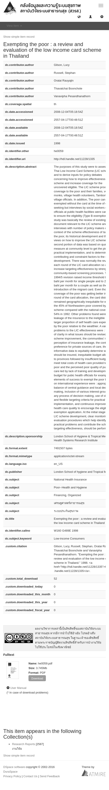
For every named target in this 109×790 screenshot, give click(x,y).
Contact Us (30, 776)
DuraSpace (10, 771)
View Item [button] (14, 25)
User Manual (18, 688)
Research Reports (23, 744)
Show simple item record (18, 36)
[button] (79, 16)
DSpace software (14, 767)
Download (37, 678)
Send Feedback (50, 776)
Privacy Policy (12, 776)
